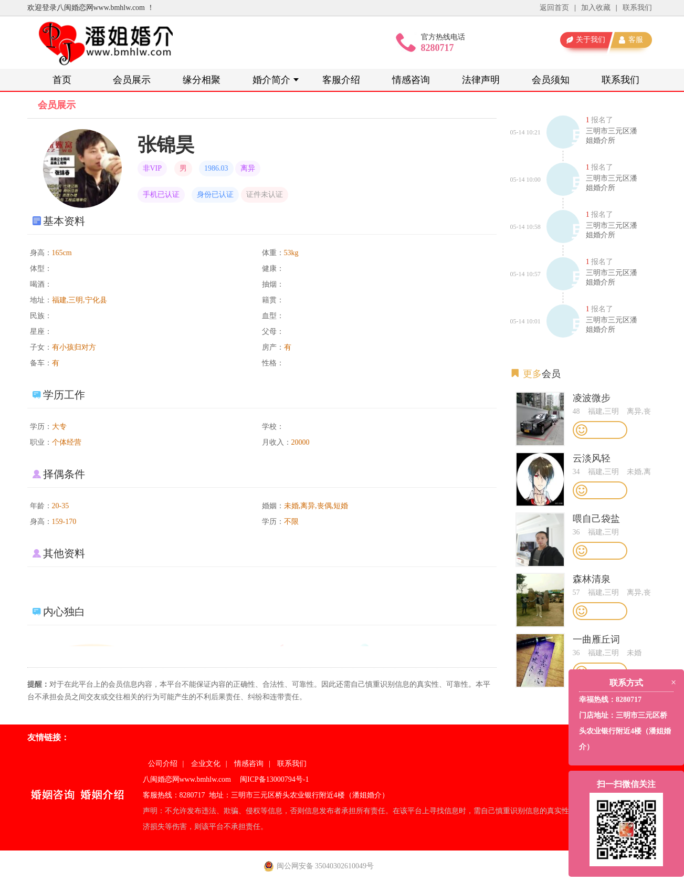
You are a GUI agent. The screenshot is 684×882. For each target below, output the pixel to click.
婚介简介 (271, 80)
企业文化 (205, 764)
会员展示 (132, 80)
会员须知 (551, 80)
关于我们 (590, 40)
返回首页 (554, 8)
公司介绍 (162, 764)
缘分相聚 (201, 80)
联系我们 (637, 8)
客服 (635, 40)
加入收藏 (596, 8)
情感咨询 (411, 80)
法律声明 (481, 80)
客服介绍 (341, 80)
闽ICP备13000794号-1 (274, 779)
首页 (61, 80)
